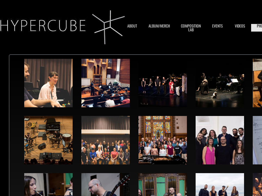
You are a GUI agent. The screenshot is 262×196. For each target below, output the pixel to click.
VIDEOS (240, 26)
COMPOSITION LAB (191, 28)
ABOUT (132, 26)
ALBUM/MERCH (159, 26)
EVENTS (217, 26)
